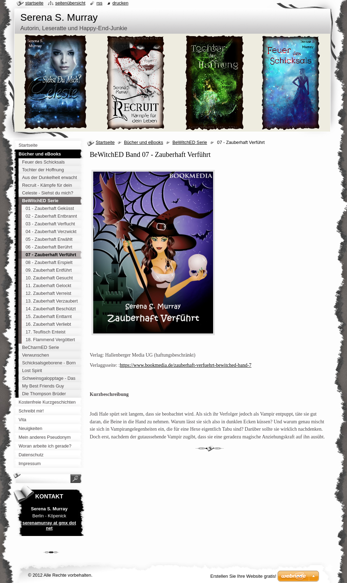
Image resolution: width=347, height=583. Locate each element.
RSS (99, 3)
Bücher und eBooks (143, 142)
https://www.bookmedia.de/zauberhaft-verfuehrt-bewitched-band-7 (185, 365)
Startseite (105, 142)
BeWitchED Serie (189, 142)
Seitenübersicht (70, 3)
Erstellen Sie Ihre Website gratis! (243, 576)
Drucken (121, 3)
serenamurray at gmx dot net (49, 525)
